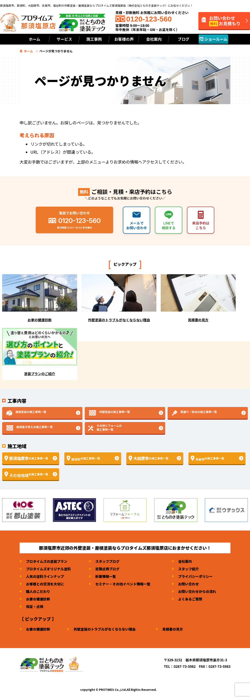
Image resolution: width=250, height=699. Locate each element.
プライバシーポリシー (195, 576)
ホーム (34, 39)
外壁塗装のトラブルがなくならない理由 (105, 629)
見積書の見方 (172, 629)
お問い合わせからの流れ (197, 591)
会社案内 (185, 561)
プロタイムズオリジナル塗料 (48, 568)
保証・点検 (34, 606)
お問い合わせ (188, 583)
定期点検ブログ (107, 568)
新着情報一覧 (105, 576)
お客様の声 (124, 39)
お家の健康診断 (38, 599)
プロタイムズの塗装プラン (46, 561)
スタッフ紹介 (188, 568)
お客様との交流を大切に (45, 583)
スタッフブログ (107, 561)
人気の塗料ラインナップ (45, 576)
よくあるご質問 (190, 599)
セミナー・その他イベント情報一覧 (122, 583)
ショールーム (213, 39)
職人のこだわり (38, 591)
